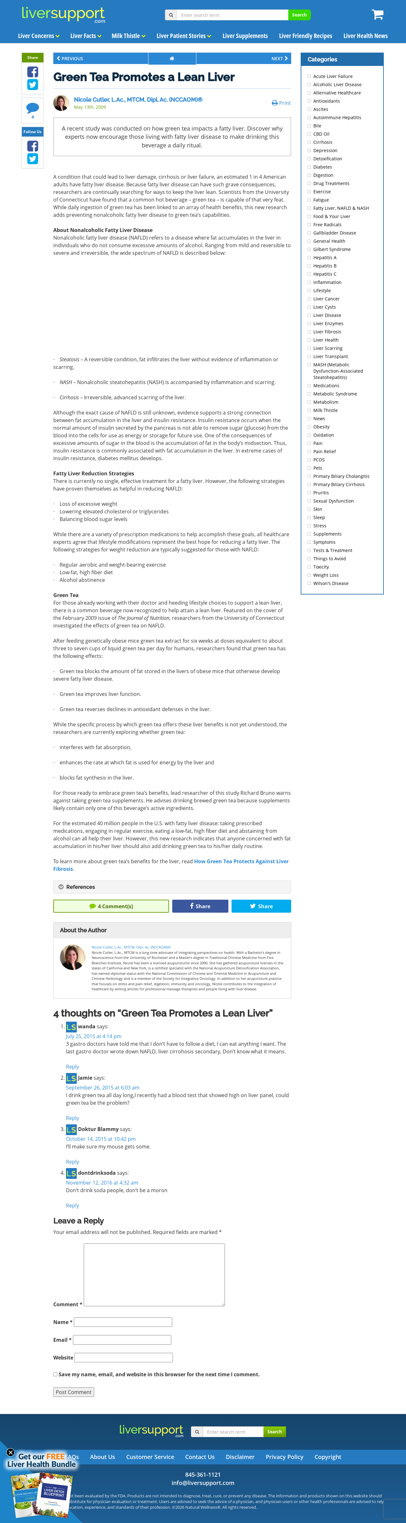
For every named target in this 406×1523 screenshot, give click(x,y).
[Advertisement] (172, 308)
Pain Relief (324, 451)
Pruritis (321, 493)
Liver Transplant (330, 356)
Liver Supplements (245, 35)
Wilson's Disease (331, 583)
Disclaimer (240, 1457)
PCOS (319, 460)
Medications (326, 385)
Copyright (328, 1457)
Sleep (319, 517)
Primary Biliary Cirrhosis (339, 484)
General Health (329, 241)
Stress (319, 526)
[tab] (172, 887)
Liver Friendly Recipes (305, 35)
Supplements (327, 534)
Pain (318, 443)
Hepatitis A (325, 257)
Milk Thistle (129, 35)
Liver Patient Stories (184, 35)
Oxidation (323, 435)
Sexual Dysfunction (333, 501)
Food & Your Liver (331, 216)
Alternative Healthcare (337, 93)
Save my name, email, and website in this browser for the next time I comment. (159, 1374)
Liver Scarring (328, 348)
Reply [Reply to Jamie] (72, 1118)
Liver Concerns (39, 35)
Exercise (322, 192)
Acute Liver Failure (333, 76)
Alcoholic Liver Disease (337, 84)
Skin (317, 509)
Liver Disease (327, 315)
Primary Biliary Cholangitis (341, 476)
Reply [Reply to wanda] (72, 1066)
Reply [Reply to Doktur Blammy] (72, 1161)
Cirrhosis (322, 142)
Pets (317, 468)
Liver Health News (366, 35)
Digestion (323, 175)
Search (299, 15)
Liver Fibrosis (327, 332)
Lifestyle (322, 290)
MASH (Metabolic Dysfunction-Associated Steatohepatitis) (338, 371)
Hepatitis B (325, 266)
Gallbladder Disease (334, 233)
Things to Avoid (329, 559)
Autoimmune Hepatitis (337, 117)
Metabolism (325, 402)
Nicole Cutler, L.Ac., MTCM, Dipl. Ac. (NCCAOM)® (138, 99)
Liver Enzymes (328, 323)
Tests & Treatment (332, 550)
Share (200, 906)
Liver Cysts (324, 307)
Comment (67, 1304)
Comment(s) (111, 906)
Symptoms (324, 542)
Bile (317, 126)
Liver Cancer (326, 299)
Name (63, 1322)
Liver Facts (86, 35)
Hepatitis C (325, 274)
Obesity (321, 427)
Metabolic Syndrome (335, 394)
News (319, 418)
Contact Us (200, 1457)
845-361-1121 (203, 1474)
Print (281, 103)
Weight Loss (326, 575)
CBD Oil (321, 134)
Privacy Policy (285, 1457)
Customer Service (150, 1457)
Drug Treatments (331, 183)
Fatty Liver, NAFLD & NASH (341, 208)
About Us (102, 1457)
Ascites (320, 109)
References (76, 887)
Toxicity (321, 567)
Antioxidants (326, 101)
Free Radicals (327, 225)
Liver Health (326, 340)
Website (63, 1357)
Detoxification (327, 159)
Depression (325, 150)
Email (62, 1339)
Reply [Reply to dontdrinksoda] (72, 1205)
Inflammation (327, 282)
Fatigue (321, 200)
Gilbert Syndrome (332, 249)
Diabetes (322, 167)
